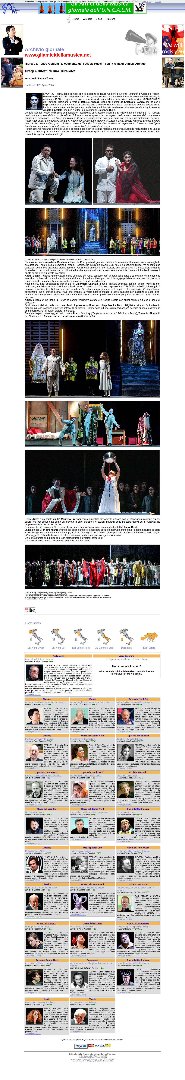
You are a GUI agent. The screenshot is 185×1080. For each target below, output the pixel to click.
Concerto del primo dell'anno (83, 1002)
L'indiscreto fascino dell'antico (39, 739)
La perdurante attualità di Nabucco (133, 963)
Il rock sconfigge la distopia (129, 739)
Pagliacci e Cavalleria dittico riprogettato (89, 812)
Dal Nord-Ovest (35, 648)
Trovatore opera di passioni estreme (133, 927)
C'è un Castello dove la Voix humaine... (43, 775)
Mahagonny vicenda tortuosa (38, 927)
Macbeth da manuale (126, 812)
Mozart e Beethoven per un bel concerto (44, 702)
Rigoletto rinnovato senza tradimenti (87, 887)
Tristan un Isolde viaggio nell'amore (133, 851)
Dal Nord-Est (58, 648)
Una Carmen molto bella (81, 927)
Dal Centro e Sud (104, 648)
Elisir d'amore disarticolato (82, 739)
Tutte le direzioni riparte (81, 851)
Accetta (158, 2)
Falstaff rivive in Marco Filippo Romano (135, 702)
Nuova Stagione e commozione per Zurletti (90, 702)
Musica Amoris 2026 (34, 851)
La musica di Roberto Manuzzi (39, 659)
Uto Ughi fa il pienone (127, 775)
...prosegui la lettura (33, 695)
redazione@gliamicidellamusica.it (87, 1059)
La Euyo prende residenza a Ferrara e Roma (126, 659)
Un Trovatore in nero (34, 812)
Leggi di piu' (146, 2)
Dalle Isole (126, 648)
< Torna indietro (32, 623)
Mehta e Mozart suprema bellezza (41, 887)
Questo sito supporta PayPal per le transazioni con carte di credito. (92, 1039)
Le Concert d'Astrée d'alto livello (40, 1002)
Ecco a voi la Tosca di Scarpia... (40, 963)
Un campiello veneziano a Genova (86, 775)
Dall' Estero (149, 648)
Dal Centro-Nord (81, 648)
